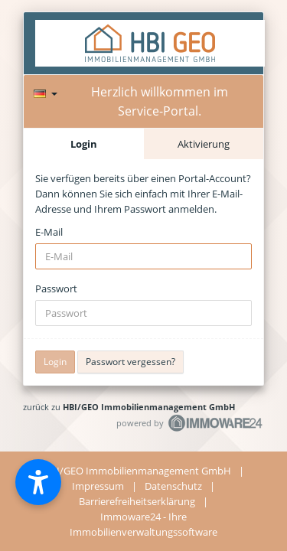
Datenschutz (173, 486)
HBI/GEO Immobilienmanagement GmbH (149, 406)
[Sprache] (45, 91)
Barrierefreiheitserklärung (137, 501)
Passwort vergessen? (130, 361)
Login (83, 144)
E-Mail (49, 232)
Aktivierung (204, 144)
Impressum (98, 486)
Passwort (56, 288)
